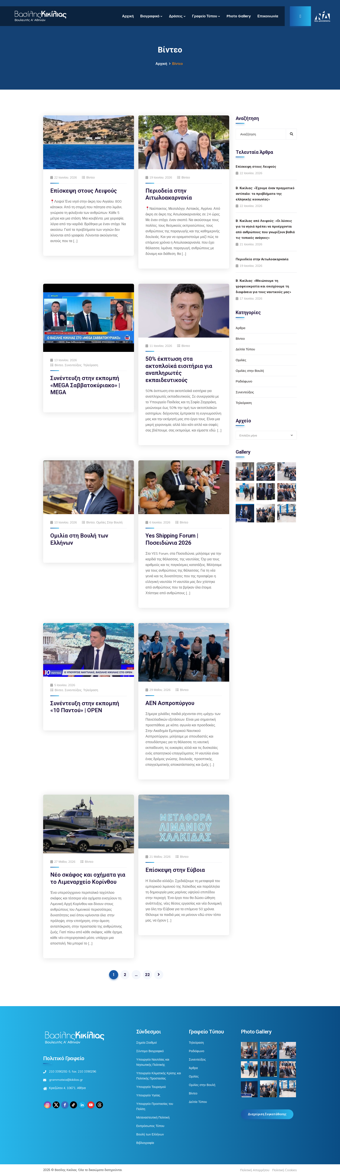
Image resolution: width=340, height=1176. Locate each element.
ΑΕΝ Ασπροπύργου (169, 703)
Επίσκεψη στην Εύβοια (175, 870)
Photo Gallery (239, 16)
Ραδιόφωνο (244, 381)
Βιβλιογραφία (145, 1143)
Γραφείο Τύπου (204, 16)
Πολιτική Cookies (284, 1170)
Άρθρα (240, 328)
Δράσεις (176, 16)
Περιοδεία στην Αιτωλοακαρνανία (262, 259)
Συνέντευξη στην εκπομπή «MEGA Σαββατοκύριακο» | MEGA (85, 385)
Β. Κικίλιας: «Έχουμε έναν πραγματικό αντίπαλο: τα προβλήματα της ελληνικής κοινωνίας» (265, 193)
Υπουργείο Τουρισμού (151, 1087)
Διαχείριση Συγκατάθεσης (267, 1114)
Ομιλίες (241, 360)
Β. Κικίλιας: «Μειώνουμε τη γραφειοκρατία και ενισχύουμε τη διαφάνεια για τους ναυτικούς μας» (263, 286)
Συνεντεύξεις (73, 365)
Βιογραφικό (149, 16)
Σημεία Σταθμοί (146, 1043)
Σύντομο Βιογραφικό (150, 1051)
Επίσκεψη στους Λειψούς (83, 190)
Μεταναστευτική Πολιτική (153, 1117)
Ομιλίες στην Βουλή (109, 522)
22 (147, 974)
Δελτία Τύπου (245, 349)
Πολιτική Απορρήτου (254, 1170)
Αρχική (128, 16)
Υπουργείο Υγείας (148, 1095)
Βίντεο (90, 177)
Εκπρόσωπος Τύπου (150, 1126)
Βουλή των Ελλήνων (150, 1134)
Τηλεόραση (90, 365)
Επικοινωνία (267, 16)
